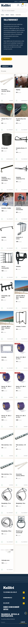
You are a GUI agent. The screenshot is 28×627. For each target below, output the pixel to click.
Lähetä (23, 622)
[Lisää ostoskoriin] (2, 100)
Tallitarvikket (6, 59)
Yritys (15, 1)
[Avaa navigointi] (25, 5)
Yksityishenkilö (23, 1)
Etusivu (2, 14)
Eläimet (7, 14)
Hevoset (12, 14)
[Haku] (14, 10)
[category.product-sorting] (7, 66)
